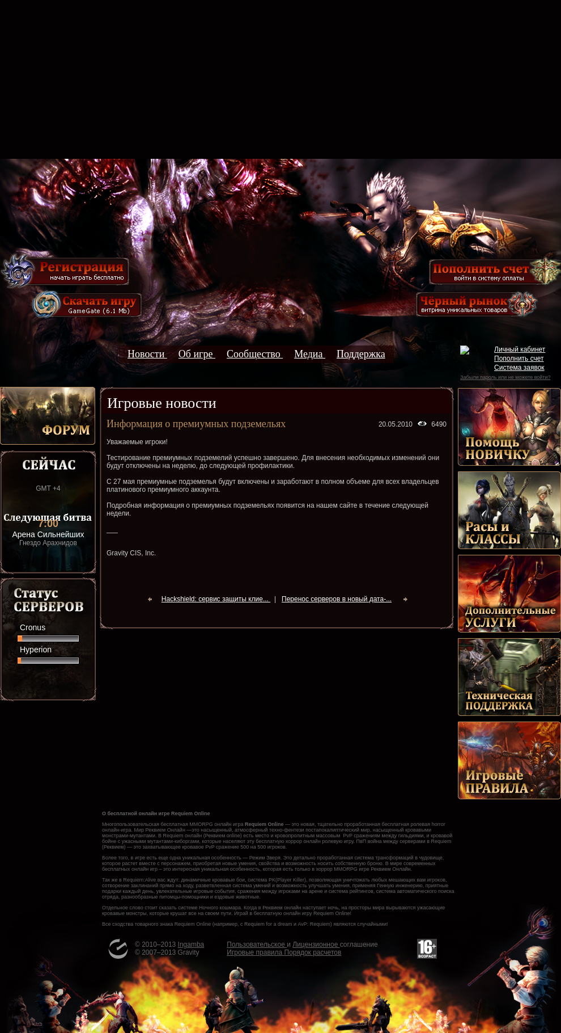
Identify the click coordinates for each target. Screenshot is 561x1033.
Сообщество (255, 354)
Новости (147, 354)
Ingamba (191, 944)
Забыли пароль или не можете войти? (505, 377)
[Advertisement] (280, 79)
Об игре (196, 354)
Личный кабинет (519, 349)
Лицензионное (315, 944)
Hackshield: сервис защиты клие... (216, 599)
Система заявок (519, 368)
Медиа (309, 354)
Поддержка (361, 354)
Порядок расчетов (313, 952)
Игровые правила (255, 952)
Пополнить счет (519, 358)
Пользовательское (257, 944)
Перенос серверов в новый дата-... (337, 599)
